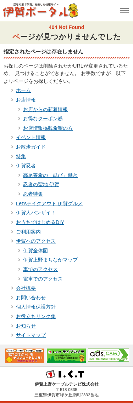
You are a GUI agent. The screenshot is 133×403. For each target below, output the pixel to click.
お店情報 (26, 100)
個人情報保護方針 (36, 307)
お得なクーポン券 (43, 118)
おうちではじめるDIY (40, 222)
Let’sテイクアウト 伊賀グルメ (49, 203)
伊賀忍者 (26, 165)
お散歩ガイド (31, 147)
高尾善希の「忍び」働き (50, 175)
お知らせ (26, 326)
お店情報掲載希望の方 (48, 128)
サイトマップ (31, 335)
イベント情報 (31, 137)
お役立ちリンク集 (36, 316)
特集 (21, 156)
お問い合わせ (31, 297)
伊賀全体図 (35, 250)
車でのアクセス (40, 269)
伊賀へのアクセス (36, 241)
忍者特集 (33, 194)
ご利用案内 (28, 232)
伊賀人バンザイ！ (36, 212)
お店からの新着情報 (45, 109)
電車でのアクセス (43, 279)
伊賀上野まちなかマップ (50, 260)
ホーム (23, 90)
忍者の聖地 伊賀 (41, 184)
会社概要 (26, 288)
